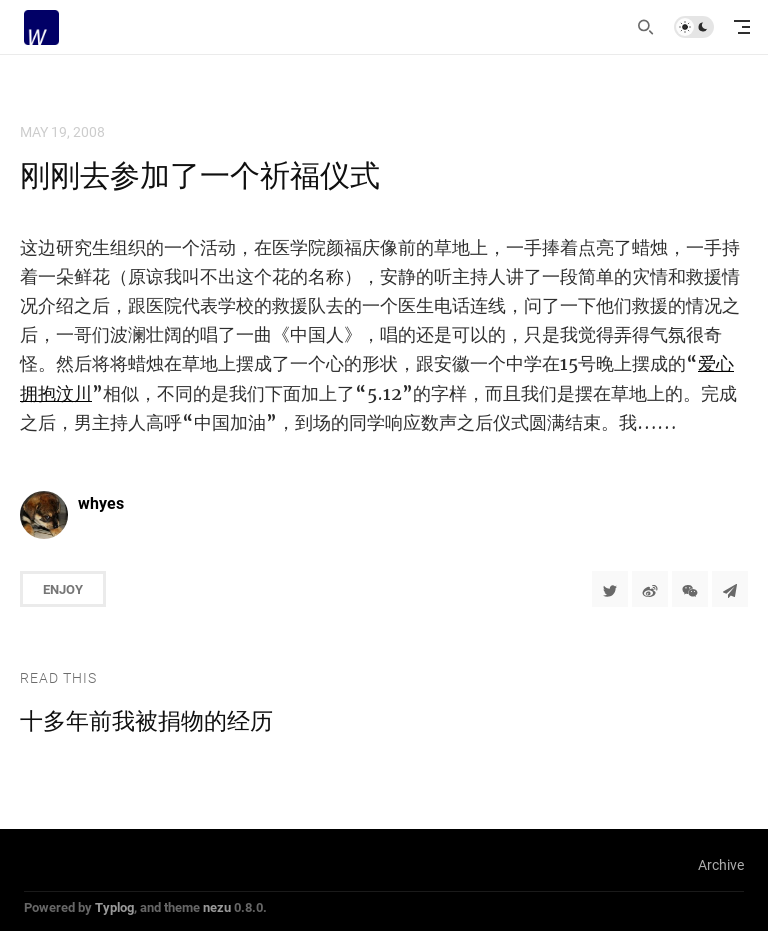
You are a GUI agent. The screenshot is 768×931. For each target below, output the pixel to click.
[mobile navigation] (742, 27)
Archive (721, 864)
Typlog (114, 907)
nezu (217, 907)
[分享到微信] (690, 589)
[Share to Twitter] (610, 589)
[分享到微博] (650, 589)
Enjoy (63, 589)
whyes (101, 502)
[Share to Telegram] (730, 589)
